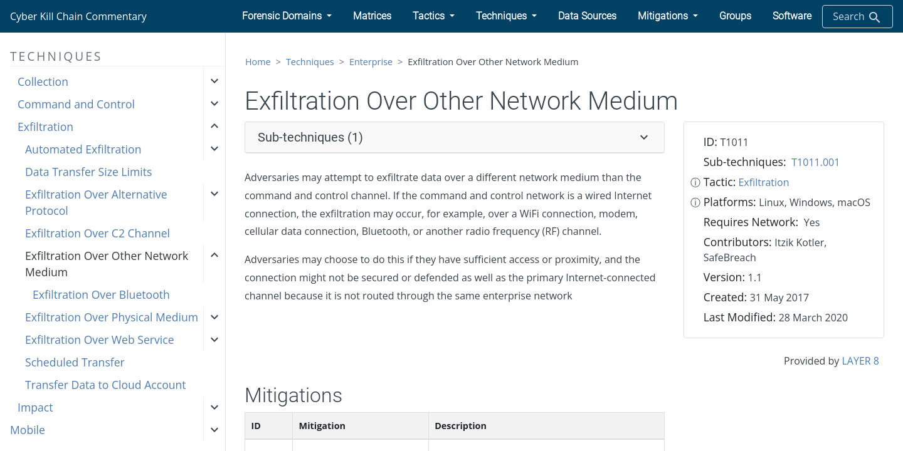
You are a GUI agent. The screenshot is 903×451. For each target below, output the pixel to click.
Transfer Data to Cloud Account (105, 384)
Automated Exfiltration (83, 149)
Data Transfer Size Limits (88, 171)
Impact (35, 407)
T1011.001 (815, 162)
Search (857, 17)
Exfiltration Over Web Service (99, 339)
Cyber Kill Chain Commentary (78, 16)
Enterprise (371, 62)
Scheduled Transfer (75, 362)
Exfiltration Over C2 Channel (97, 233)
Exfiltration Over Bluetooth (101, 294)
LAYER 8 (860, 361)
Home (258, 62)
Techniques (310, 62)
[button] (286, 16)
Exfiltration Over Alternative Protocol (96, 202)
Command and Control (76, 103)
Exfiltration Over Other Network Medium (106, 263)
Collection (43, 81)
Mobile (27, 429)
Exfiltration (45, 126)
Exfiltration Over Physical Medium (111, 316)
